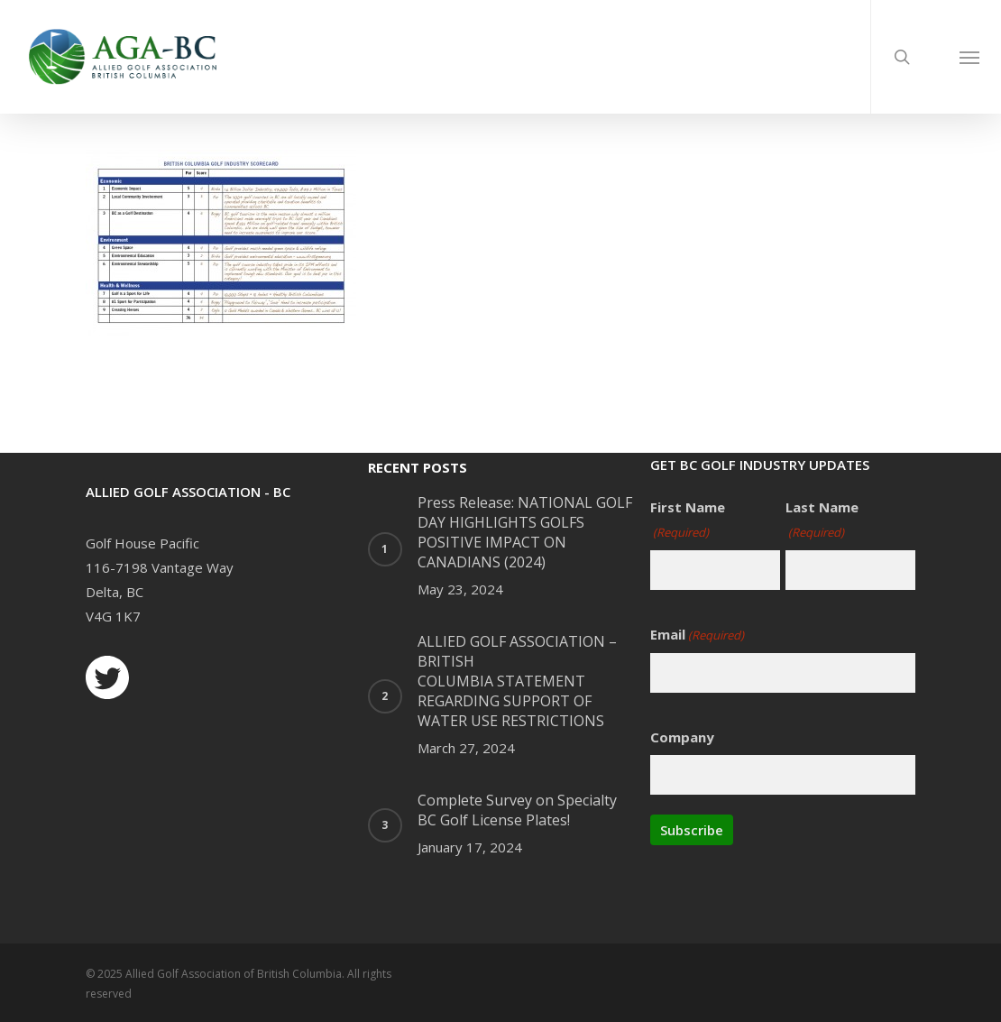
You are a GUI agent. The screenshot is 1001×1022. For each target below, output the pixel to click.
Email (697, 635)
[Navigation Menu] (969, 57)
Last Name (822, 521)
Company (682, 737)
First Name (687, 521)
